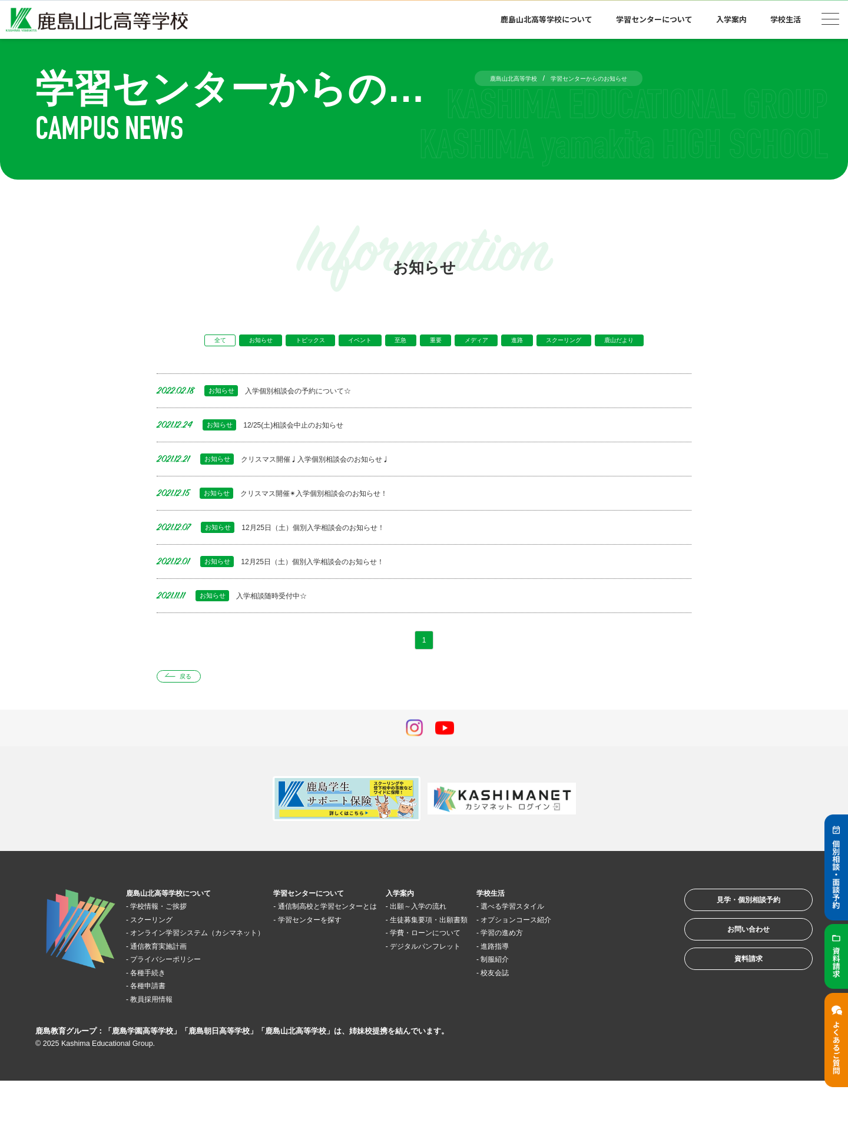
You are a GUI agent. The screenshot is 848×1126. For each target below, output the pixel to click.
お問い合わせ (732, 973)
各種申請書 (157, 1030)
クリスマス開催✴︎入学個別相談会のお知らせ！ (291, 516)
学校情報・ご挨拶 (170, 938)
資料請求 (732, 1010)
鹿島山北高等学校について (546, 19)
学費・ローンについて (497, 977)
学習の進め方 (591, 977)
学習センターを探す (356, 964)
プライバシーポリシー (179, 1004)
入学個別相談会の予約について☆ (268, 414)
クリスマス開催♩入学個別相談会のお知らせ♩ (292, 482)
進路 (572, 342)
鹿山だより (424, 361)
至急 (428, 342)
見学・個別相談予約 (733, 937)
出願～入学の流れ (488, 938)
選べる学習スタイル (604, 938)
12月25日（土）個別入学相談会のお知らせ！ (289, 550)
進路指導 (582, 991)
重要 (471, 342)
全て (202, 342)
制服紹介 (582, 1004)
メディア (521, 342)
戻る (192, 705)
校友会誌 (582, 1017)
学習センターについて (654, 19)
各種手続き (157, 1017)
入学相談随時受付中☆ (241, 619)
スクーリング (631, 342)
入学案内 (731, 19)
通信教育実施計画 (170, 991)
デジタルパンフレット (497, 991)
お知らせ (253, 342)
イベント (377, 342)
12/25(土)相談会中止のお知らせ (263, 448)
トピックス (315, 342)
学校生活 (785, 19)
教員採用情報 (161, 1044)
